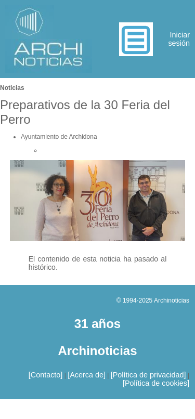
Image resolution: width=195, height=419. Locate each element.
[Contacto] (46, 375)
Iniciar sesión (179, 39)
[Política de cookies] (156, 383)
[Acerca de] (87, 375)
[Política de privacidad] (148, 375)
